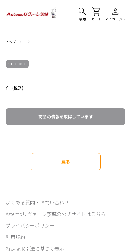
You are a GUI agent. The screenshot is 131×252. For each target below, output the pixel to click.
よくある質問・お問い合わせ (37, 202)
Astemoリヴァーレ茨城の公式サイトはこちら (55, 213)
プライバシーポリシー (30, 225)
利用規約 (15, 236)
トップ (11, 41)
